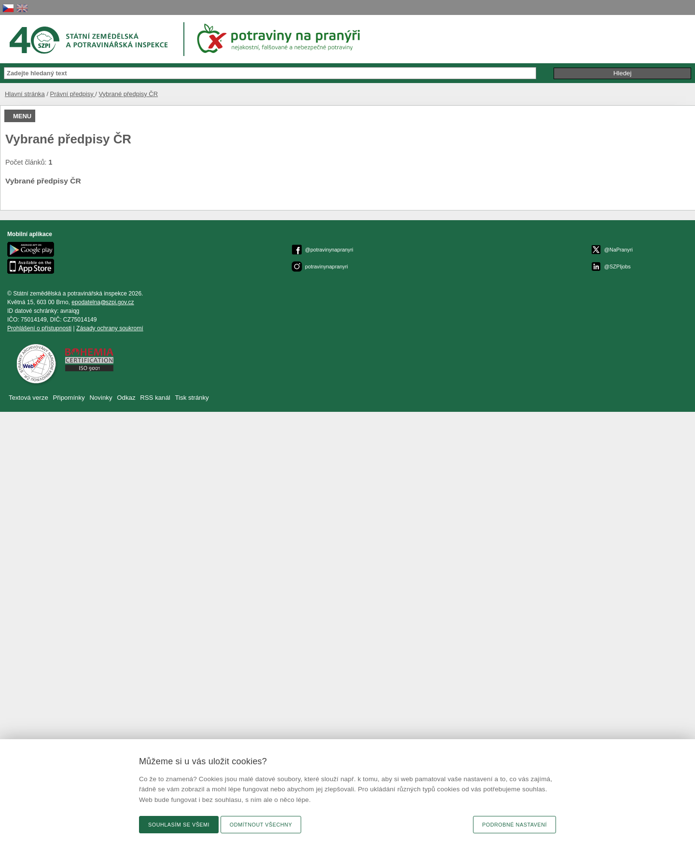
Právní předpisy (73, 94)
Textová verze (28, 397)
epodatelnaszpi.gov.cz (102, 302)
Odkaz (127, 397)
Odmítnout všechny (261, 825)
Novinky (100, 397)
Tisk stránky (192, 397)
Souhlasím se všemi (178, 825)
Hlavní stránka (25, 94)
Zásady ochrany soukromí (109, 328)
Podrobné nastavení (514, 825)
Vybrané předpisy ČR (128, 94)
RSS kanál (155, 397)
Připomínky (69, 397)
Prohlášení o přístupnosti (39, 328)
